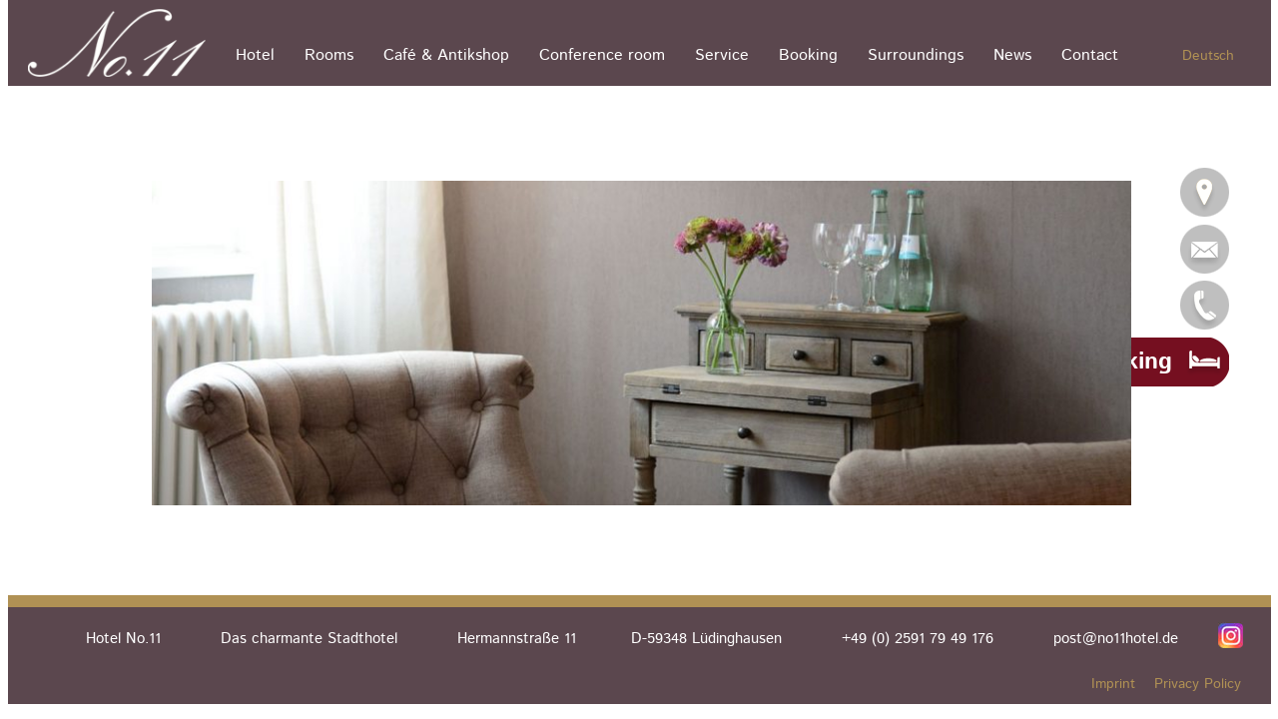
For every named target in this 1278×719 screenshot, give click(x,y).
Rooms (329, 55)
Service (722, 55)
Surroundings (915, 55)
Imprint (1113, 684)
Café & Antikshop (446, 55)
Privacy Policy (1197, 684)
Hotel (255, 55)
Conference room (602, 55)
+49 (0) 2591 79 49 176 (917, 638)
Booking (808, 55)
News (1012, 55)
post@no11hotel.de (1115, 638)
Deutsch (1208, 56)
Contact (1089, 55)
